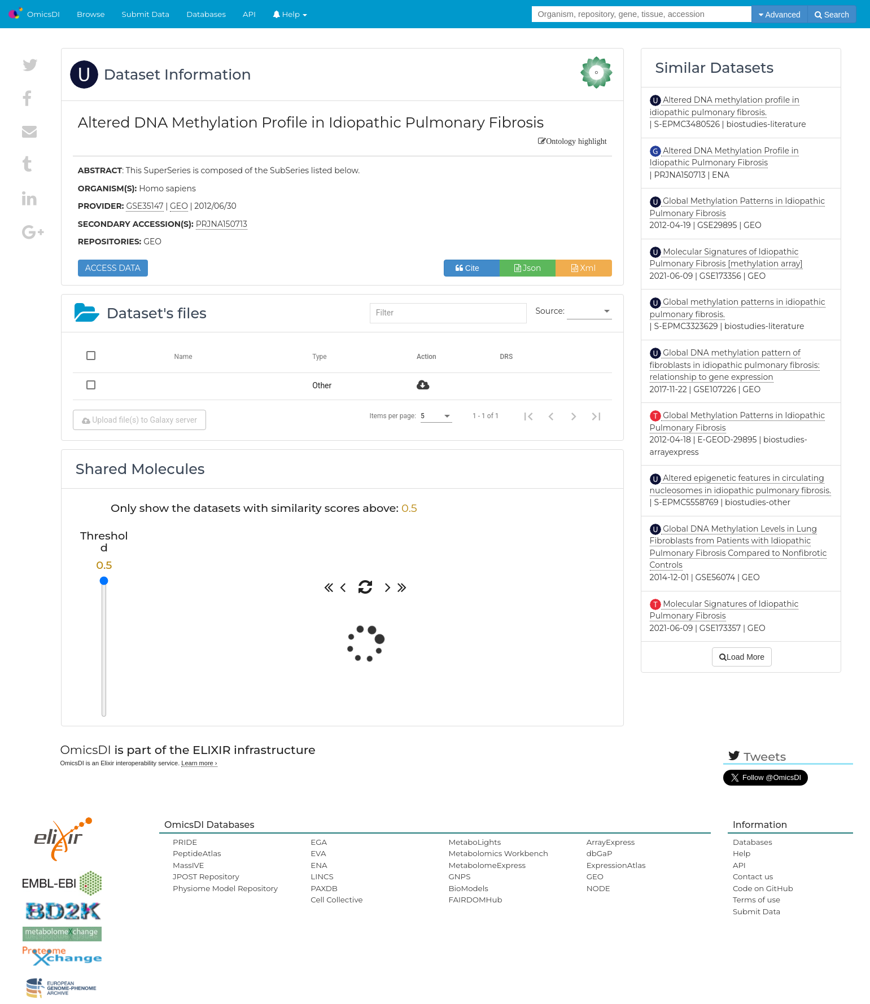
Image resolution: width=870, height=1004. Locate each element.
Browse (91, 14)
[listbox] (589, 311)
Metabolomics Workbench (498, 853)
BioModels (468, 888)
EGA (319, 842)
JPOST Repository (206, 876)
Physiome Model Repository (225, 888)
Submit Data (146, 14)
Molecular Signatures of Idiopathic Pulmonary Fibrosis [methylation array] (726, 258)
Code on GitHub (763, 888)
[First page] (528, 416)
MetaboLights (474, 842)
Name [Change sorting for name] (183, 357)
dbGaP (600, 853)
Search (832, 14)
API (249, 14)
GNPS (459, 876)
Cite (472, 268)
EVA (318, 853)
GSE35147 (144, 206)
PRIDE (185, 842)
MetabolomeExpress (486, 865)
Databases (206, 14)
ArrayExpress (611, 842)
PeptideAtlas (197, 853)
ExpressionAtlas (616, 865)
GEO (595, 876)
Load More (741, 656)
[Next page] (573, 416)
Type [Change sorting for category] (319, 357)
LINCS (322, 876)
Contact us (753, 876)
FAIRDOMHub (475, 899)
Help (290, 14)
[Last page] (596, 416)
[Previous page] (551, 416)
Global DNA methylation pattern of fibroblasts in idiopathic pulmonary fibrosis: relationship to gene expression (735, 365)
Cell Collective (336, 899)
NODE (598, 888)
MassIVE (188, 865)
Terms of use (756, 899)
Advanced (779, 14)
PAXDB (324, 888)
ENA (319, 865)
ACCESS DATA (113, 268)
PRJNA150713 (221, 224)
